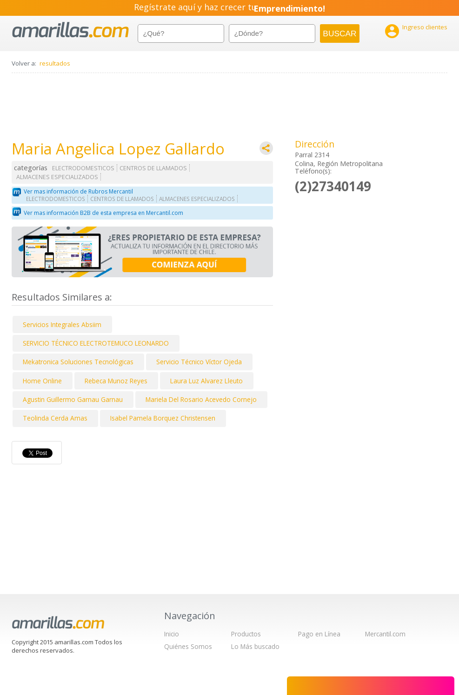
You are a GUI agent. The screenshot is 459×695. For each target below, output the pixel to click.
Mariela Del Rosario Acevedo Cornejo (201, 399)
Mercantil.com (385, 633)
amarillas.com (70, 30)
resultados (55, 63)
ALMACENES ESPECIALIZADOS (57, 177)
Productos (246, 633)
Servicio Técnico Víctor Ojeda (199, 361)
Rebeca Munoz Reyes (116, 380)
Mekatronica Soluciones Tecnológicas (78, 361)
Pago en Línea (319, 633)
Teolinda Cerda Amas (55, 418)
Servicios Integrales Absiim (62, 324)
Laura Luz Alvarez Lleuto (206, 380)
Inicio (171, 633)
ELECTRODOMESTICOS (83, 168)
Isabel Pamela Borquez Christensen (162, 418)
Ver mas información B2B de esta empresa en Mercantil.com (103, 213)
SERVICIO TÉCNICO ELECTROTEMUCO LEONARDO (96, 343)
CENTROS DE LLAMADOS (153, 168)
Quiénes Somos (188, 646)
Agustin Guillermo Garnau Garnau (73, 399)
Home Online (42, 380)
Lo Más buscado (255, 646)
